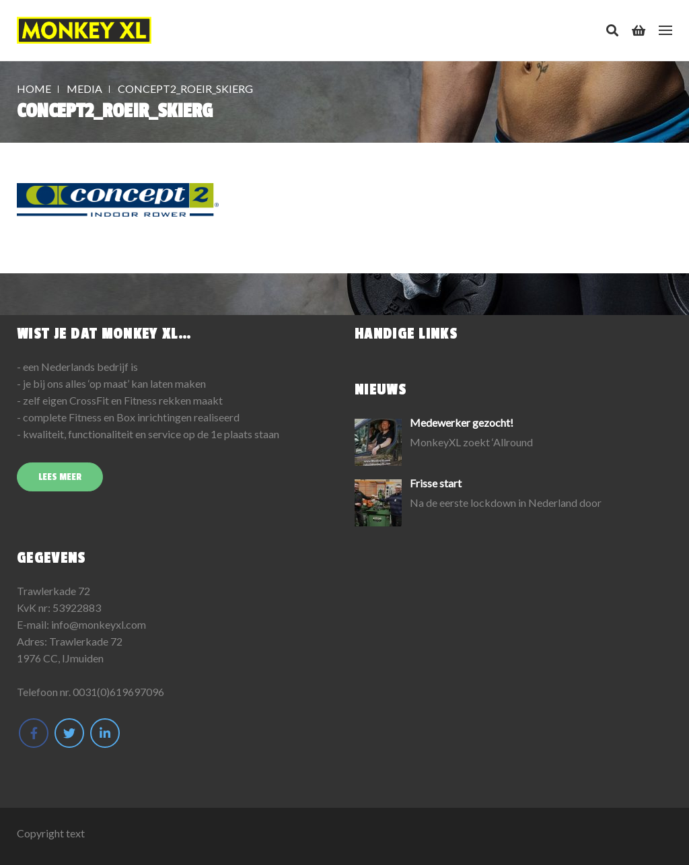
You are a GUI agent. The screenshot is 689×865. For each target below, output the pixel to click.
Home (34, 88)
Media (84, 88)
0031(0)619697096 (118, 691)
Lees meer (59, 477)
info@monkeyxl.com (98, 624)
